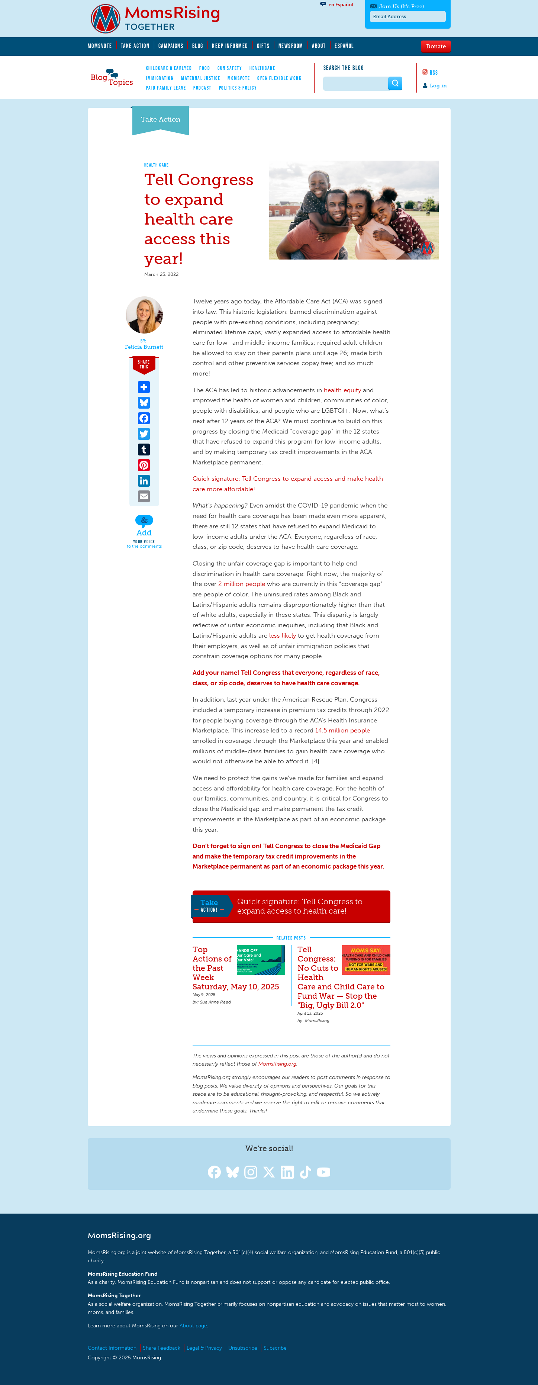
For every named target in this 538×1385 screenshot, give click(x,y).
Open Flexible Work (279, 78)
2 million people (241, 583)
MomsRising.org (160, 18)
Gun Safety (230, 68)
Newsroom (290, 45)
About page (193, 1326)
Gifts (263, 45)
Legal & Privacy (204, 1348)
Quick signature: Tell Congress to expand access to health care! (300, 906)
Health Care (156, 165)
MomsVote (100, 45)
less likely (282, 635)
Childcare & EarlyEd (169, 68)
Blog (197, 45)
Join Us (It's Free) (401, 6)
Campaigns (171, 45)
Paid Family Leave (166, 88)
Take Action (135, 45)
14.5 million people (342, 730)
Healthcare (262, 68)
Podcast (202, 88)
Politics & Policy (238, 88)
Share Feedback (161, 1348)
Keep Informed (230, 45)
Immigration (160, 78)
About (319, 45)
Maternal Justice (200, 78)
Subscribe (275, 1348)
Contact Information (112, 1348)
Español (344, 45)
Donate (436, 46)
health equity (342, 390)
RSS (434, 72)
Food (204, 68)
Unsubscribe (242, 1348)
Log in (438, 86)
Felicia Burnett (144, 347)
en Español (341, 4)
